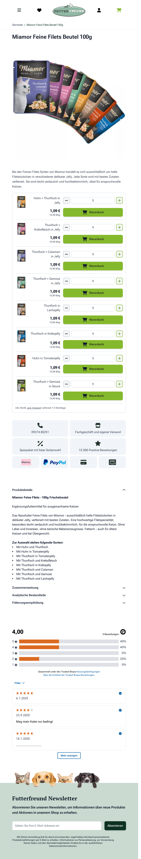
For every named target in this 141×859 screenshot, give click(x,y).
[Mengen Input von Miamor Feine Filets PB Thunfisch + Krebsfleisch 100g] (93, 227)
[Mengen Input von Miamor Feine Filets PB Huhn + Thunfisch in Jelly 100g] (93, 200)
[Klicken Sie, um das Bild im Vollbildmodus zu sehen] (69, 102)
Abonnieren (115, 825)
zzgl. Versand (34, 408)
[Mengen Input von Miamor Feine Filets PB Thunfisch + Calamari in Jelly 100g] (93, 254)
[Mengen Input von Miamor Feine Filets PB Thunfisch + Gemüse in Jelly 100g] (93, 281)
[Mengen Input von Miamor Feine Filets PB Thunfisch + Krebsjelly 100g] (93, 333)
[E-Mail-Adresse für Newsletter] (56, 825)
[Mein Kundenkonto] (99, 10)
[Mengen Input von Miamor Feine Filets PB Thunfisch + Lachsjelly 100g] (93, 308)
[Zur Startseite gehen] (69, 10)
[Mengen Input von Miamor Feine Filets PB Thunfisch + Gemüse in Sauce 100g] (93, 384)
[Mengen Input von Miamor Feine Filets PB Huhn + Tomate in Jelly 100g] (93, 358)
